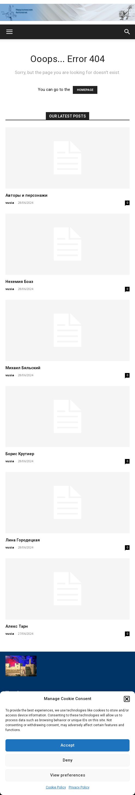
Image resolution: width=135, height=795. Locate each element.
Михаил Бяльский (22, 368)
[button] (127, 699)
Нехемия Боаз (19, 281)
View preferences (67, 775)
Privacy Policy (79, 787)
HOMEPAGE (85, 90)
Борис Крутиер (19, 454)
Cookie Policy (56, 787)
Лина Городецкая (22, 540)
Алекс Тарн (16, 626)
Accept (67, 745)
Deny (67, 760)
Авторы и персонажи (26, 195)
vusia (9, 203)
